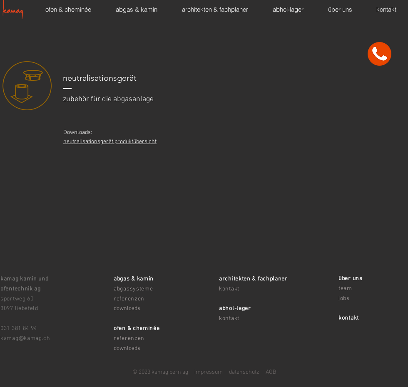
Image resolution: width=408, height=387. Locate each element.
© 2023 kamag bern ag (160, 372)
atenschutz (245, 372)
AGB (271, 372)
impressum (205, 372)
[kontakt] (379, 54)
